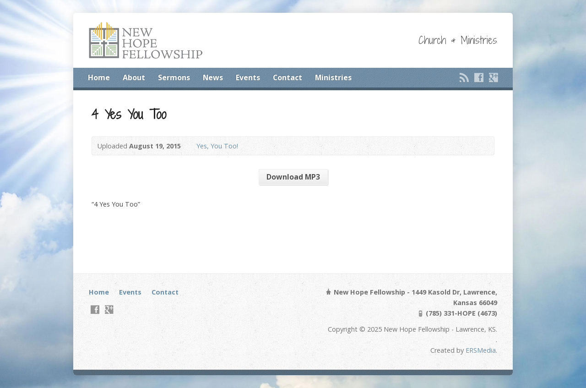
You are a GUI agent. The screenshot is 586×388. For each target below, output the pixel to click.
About (134, 77)
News (213, 77)
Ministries (333, 77)
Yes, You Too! (217, 146)
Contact (287, 77)
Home (99, 77)
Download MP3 (293, 177)
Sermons (174, 77)
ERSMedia (481, 350)
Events (248, 77)
